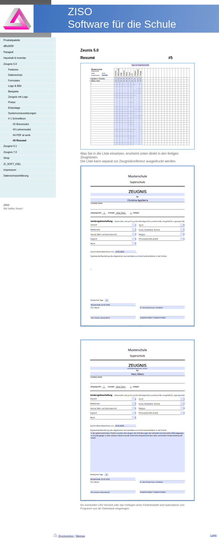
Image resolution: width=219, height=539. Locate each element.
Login (213, 535)
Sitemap (80, 536)
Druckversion (64, 536)
